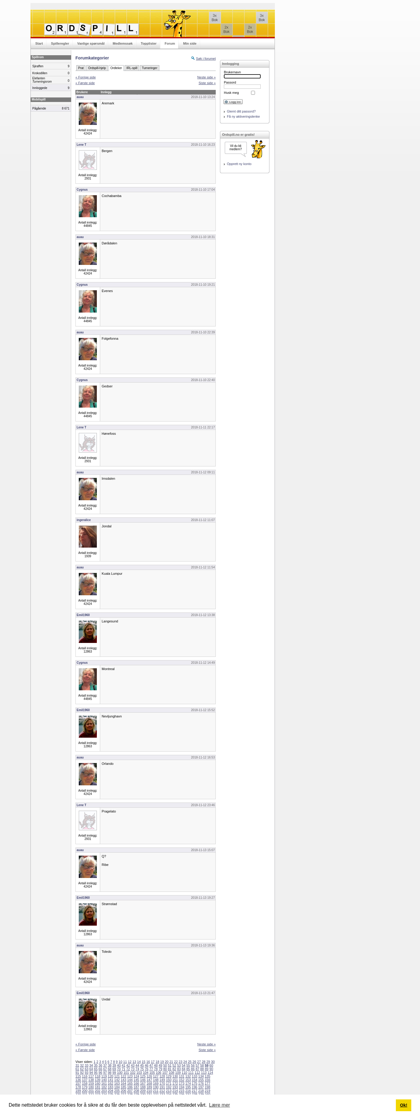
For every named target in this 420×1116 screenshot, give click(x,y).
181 (97, 1087)
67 (105, 1069)
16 (148, 1062)
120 (110, 1076)
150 (168, 1080)
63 (86, 1069)
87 (197, 1069)
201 (91, 1090)
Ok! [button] (403, 1105)
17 (152, 1062)
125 (142, 1076)
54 (183, 1065)
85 (188, 1069)
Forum (170, 43)
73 (133, 1069)
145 (136, 1080)
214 (175, 1090)
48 (156, 1065)
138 (91, 1080)
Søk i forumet (206, 58)
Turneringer (149, 68)
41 (123, 1065)
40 (119, 1065)
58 (202, 1065)
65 (95, 1069)
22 (176, 1062)
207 (129, 1090)
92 (82, 1072)
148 (155, 1080)
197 (201, 1087)
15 (143, 1062)
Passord (230, 82)
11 (125, 1062)
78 (156, 1069)
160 (97, 1083)
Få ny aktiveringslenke (243, 116)
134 (201, 1076)
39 (114, 1065)
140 (104, 1080)
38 (109, 1065)
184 (117, 1087)
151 (175, 1080)
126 (149, 1076)
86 (193, 1069)
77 (151, 1069)
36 (100, 1065)
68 (109, 1069)
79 (160, 1069)
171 (168, 1083)
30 (213, 1062)
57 (197, 1065)
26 (194, 1062)
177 (207, 1083)
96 (100, 1072)
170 (162, 1083)
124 (136, 1076)
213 (168, 1090)
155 (201, 1080)
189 (149, 1087)
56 (193, 1065)
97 (105, 1072)
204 (110, 1090)
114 (210, 1072)
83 (179, 1069)
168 (149, 1083)
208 (136, 1090)
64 (91, 1069)
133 (194, 1076)
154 (194, 1080)
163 (117, 1083)
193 (175, 1087)
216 (188, 1090)
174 (188, 1083)
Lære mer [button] (219, 1105)
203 (104, 1090)
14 (139, 1062)
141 (110, 1080)
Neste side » (206, 77)
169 (155, 1083)
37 (105, 1065)
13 (134, 1062)
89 (206, 1069)
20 (166, 1062)
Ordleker (116, 68)
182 (104, 1087)
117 (91, 1076)
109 (178, 1072)
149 (162, 1080)
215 (181, 1090)
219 (207, 1090)
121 (117, 1076)
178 (78, 1087)
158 (84, 1083)
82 (174, 1069)
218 (201, 1090)
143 (123, 1080)
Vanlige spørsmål (90, 43)
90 (211, 1069)
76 (146, 1069)
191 (162, 1087)
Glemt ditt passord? (241, 111)
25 (190, 1062)
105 (152, 1072)
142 (117, 1080)
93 (86, 1072)
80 (165, 1069)
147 (149, 1080)
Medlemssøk (122, 43)
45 (142, 1065)
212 (162, 1090)
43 (133, 1065)
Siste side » (207, 83)
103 (139, 1072)
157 (78, 1083)
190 (155, 1087)
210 (149, 1090)
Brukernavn (232, 72)
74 (137, 1069)
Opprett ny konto (239, 164)
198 (207, 1087)
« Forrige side (85, 77)
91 (77, 1072)
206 (123, 1090)
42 (128, 1065)
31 (77, 1065)
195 (188, 1087)
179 (84, 1087)
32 (82, 1065)
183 (110, 1087)
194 (181, 1087)
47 (151, 1065)
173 (181, 1083)
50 (165, 1065)
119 (104, 1076)
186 (129, 1087)
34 (91, 1065)
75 (142, 1069)
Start (39, 43)
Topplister (149, 43)
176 (201, 1083)
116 (84, 1076)
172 (175, 1083)
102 (132, 1072)
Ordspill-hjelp (97, 68)
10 (120, 1062)
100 (119, 1072)
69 (114, 1069)
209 (142, 1090)
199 (78, 1090)
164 (123, 1083)
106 (158, 1072)
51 (169, 1065)
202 (97, 1090)
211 (155, 1090)
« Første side (85, 83)
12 (130, 1062)
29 (208, 1062)
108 (171, 1072)
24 (185, 1062)
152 (181, 1080)
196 (194, 1087)
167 (142, 1083)
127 (155, 1076)
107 (165, 1072)
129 (168, 1076)
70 (119, 1069)
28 (203, 1062)
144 (129, 1080)
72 (128, 1069)
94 (91, 1072)
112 (197, 1072)
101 (126, 1072)
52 (174, 1065)
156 (207, 1080)
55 (188, 1065)
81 (169, 1069)
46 (146, 1065)
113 (203, 1072)
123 (129, 1076)
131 (181, 1076)
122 (123, 1076)
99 (114, 1072)
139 (97, 1080)
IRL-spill (131, 68)
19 (162, 1062)
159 (91, 1083)
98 (109, 1072)
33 (86, 1065)
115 (78, 1076)
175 (194, 1083)
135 (207, 1076)
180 (91, 1087)
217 (194, 1090)
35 (95, 1065)
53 (179, 1065)
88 (202, 1069)
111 (190, 1072)
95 (95, 1072)
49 (160, 1065)
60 (211, 1065)
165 (129, 1083)
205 (117, 1090)
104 (145, 1072)
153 (188, 1080)
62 (82, 1069)
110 (184, 1072)
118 (97, 1076)
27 (199, 1062)
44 (137, 1065)
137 (84, 1080)
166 (136, 1083)
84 (183, 1069)
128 (162, 1076)
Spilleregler (60, 43)
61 (77, 1069)
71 (123, 1069)
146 (142, 1080)
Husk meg (231, 92)
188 (142, 1087)
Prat (81, 68)
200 (84, 1090)
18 (157, 1062)
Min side (189, 43)
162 (110, 1083)
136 (78, 1080)
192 (168, 1087)
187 (136, 1087)
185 (123, 1087)
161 (104, 1083)
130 (175, 1076)
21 (171, 1062)
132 (188, 1076)
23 (180, 1062)
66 (100, 1069)
